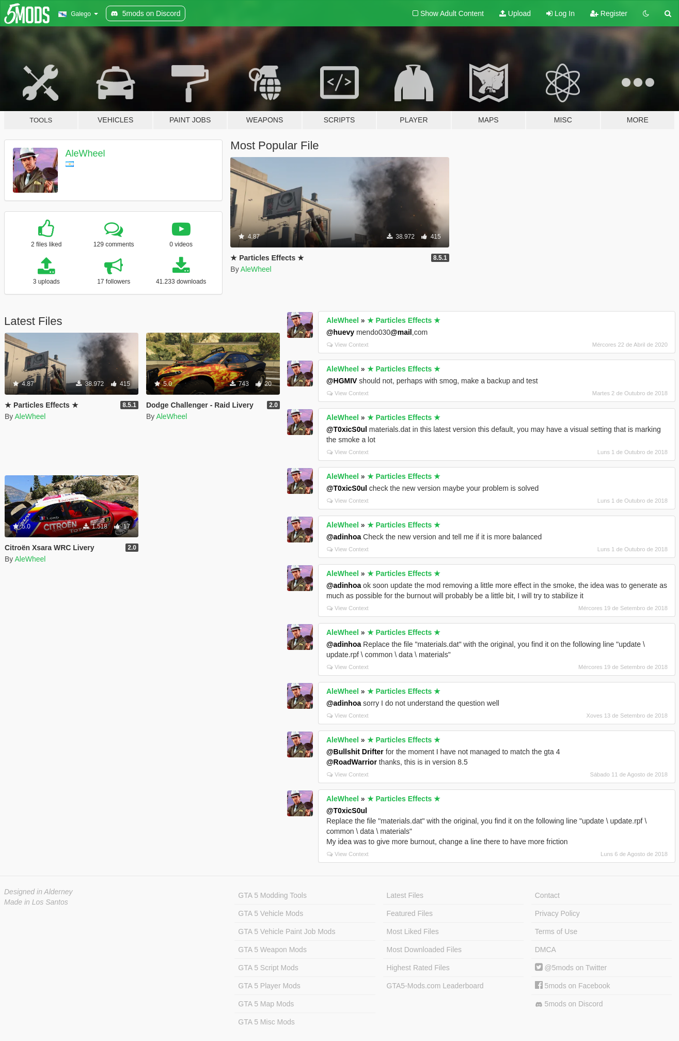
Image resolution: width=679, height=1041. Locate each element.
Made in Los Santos (36, 902)
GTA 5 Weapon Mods (272, 949)
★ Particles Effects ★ (404, 320)
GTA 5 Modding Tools (272, 895)
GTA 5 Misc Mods (266, 1022)
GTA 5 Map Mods (266, 1004)
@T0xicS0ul (346, 429)
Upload (515, 13)
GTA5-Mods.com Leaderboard (435, 986)
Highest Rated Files (418, 968)
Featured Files (410, 913)
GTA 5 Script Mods (268, 968)
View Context (348, 344)
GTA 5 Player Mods (269, 986)
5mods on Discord (569, 1004)
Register (608, 13)
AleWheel (85, 153)
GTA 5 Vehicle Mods (270, 913)
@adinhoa (343, 537)
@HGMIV (341, 381)
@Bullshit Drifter (355, 752)
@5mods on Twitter (571, 967)
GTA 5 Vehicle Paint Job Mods (286, 931)
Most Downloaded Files (424, 949)
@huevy (340, 332)
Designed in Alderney (38, 892)
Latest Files (405, 895)
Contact (547, 895)
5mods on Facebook (572, 985)
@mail (401, 332)
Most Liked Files (413, 931)
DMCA (545, 949)
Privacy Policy (557, 913)
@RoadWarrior (351, 762)
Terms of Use (556, 931)
